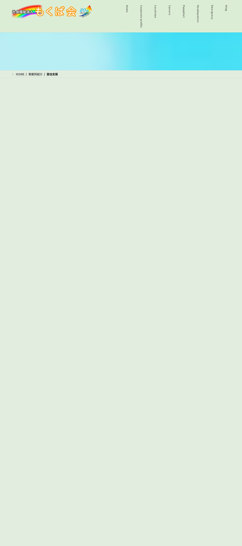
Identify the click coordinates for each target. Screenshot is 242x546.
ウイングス (26, 276)
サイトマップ (82, 448)
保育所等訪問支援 (27, 391)
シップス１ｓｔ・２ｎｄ (36, 146)
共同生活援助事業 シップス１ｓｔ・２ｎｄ (42, 197)
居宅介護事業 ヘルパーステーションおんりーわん (44, 211)
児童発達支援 (24, 372)
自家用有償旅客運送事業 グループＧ (44, 422)
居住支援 (21, 156)
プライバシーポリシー (50, 448)
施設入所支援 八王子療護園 (35, 108)
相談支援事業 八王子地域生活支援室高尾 (42, 341)
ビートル (24, 285)
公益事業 (21, 410)
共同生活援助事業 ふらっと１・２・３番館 (42, 183)
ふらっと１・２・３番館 (36, 137)
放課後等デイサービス (31, 353)
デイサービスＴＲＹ (33, 266)
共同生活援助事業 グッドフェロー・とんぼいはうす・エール (42, 168)
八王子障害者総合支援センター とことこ (44, 245)
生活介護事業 (24, 223)
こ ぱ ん (26, 362)
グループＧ (26, 257)
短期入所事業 (24, 118)
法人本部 (21, 448)
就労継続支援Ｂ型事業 (31, 295)
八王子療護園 (28, 127)
